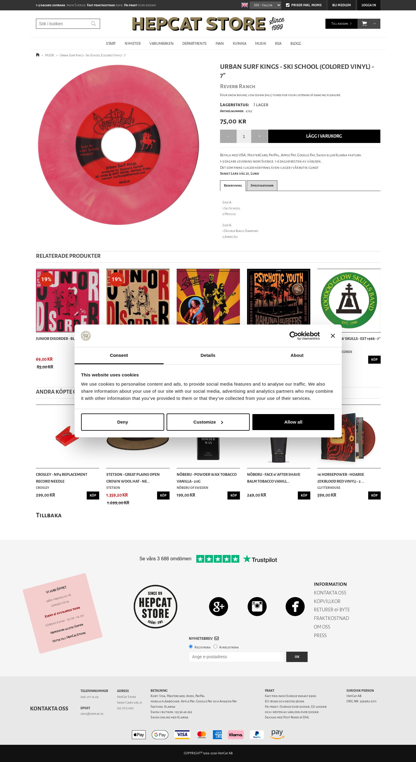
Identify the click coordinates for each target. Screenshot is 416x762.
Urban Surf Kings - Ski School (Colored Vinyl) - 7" (93, 55)
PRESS (320, 635)
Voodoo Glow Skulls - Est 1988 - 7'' (349, 338)
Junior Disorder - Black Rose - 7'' (66, 338)
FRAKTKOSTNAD (331, 618)
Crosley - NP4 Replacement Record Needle (61, 477)
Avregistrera (229, 647)
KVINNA (239, 43)
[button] (364, 24)
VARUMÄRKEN (161, 43)
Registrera (202, 647)
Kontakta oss (49, 708)
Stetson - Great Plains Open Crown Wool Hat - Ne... (133, 477)
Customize (208, 421)
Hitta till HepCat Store (69, 637)
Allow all (293, 421)
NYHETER (132, 43)
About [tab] (297, 355)
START (111, 43)
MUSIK (260, 43)
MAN (220, 43)
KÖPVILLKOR (327, 601)
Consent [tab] (119, 355)
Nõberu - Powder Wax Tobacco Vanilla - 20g (207, 477)
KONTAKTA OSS (330, 593)
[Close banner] (333, 336)
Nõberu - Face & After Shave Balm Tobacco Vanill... (273, 477)
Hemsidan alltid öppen (66, 628)
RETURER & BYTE (332, 610)
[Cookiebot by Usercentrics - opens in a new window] (294, 335)
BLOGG (295, 43)
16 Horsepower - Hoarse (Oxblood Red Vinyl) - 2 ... (340, 477)
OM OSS (322, 627)
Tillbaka (49, 515)
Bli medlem (341, 5)
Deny (122, 421)
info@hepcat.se (91, 714)
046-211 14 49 (89, 697)
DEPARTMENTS (194, 43)
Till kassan (339, 23)
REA (278, 43)
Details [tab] (208, 355)
